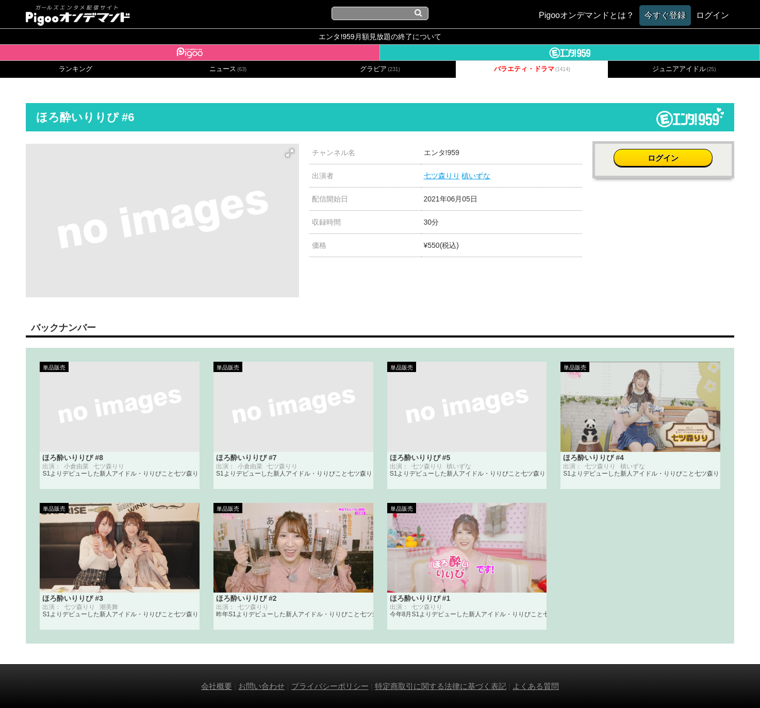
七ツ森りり (442, 176)
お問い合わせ (261, 686)
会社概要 (216, 686)
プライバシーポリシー (330, 686)
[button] (290, 153)
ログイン (663, 158)
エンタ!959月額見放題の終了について (380, 36)
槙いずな (475, 176)
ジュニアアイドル (684, 69)
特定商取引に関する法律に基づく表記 (440, 686)
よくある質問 (536, 686)
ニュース (227, 69)
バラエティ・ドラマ (532, 69)
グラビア (380, 69)
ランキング (75, 69)
